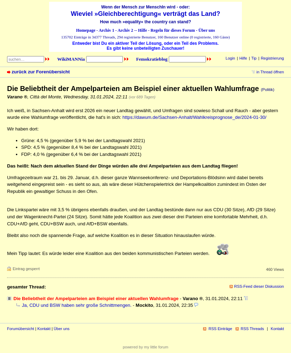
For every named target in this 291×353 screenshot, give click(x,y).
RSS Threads (252, 329)
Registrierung (272, 58)
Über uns (206, 30)
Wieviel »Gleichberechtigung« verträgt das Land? (145, 13)
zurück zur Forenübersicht (41, 71)
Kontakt (44, 329)
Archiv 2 (125, 30)
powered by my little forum (145, 347)
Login (230, 58)
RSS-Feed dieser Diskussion (259, 286)
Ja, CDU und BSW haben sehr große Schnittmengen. (76, 305)
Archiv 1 (106, 30)
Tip (254, 58)
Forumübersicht (20, 329)
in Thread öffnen (270, 72)
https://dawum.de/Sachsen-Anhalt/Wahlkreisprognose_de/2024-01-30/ (195, 117)
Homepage (85, 30)
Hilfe (142, 30)
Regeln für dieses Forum (172, 30)
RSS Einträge (220, 329)
